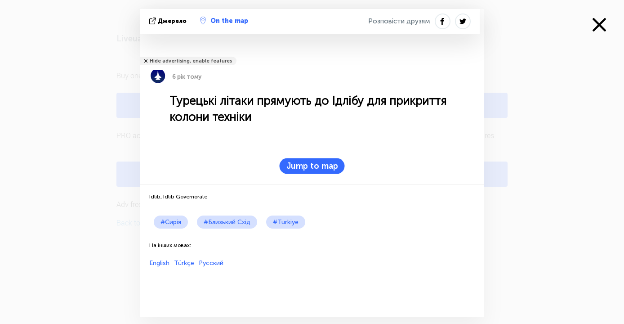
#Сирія (170, 222)
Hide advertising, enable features (191, 61)
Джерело (169, 21)
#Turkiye (286, 222)
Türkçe (184, 263)
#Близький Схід (227, 222)
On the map (224, 21)
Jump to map (312, 166)
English (159, 263)
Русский (211, 263)
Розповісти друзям (399, 21)
